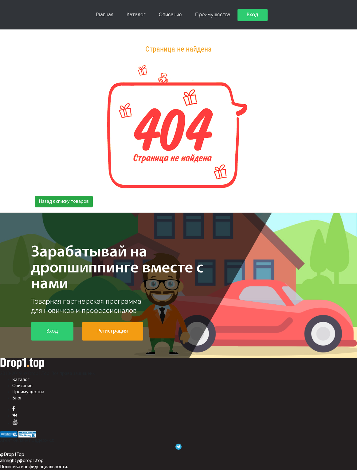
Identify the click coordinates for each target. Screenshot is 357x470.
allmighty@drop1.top (22, 460)
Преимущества (212, 14)
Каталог (136, 14)
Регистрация (112, 331)
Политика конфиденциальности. (34, 466)
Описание (170, 14)
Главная (104, 14)
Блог (17, 398)
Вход (252, 15)
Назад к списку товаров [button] (64, 201)
